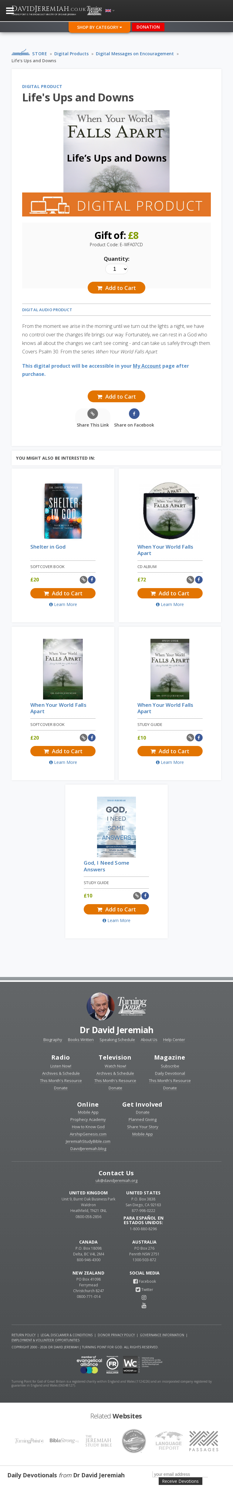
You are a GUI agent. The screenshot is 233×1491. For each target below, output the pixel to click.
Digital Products (71, 53)
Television (115, 1057)
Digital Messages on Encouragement (135, 53)
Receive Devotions (180, 1481)
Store (39, 53)
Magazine (169, 1057)
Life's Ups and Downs (34, 60)
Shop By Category (99, 27)
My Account (147, 366)
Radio (60, 1057)
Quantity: (117, 258)
